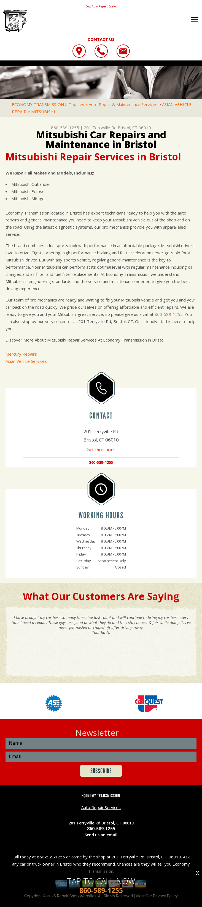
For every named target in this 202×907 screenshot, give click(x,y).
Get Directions (101, 449)
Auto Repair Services (101, 807)
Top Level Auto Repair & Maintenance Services (113, 104)
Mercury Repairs (21, 354)
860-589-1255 (65, 127)
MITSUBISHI (43, 111)
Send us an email (101, 834)
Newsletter (97, 732)
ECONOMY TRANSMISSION (38, 104)
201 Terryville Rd (100, 127)
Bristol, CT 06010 (134, 127)
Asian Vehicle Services (26, 361)
